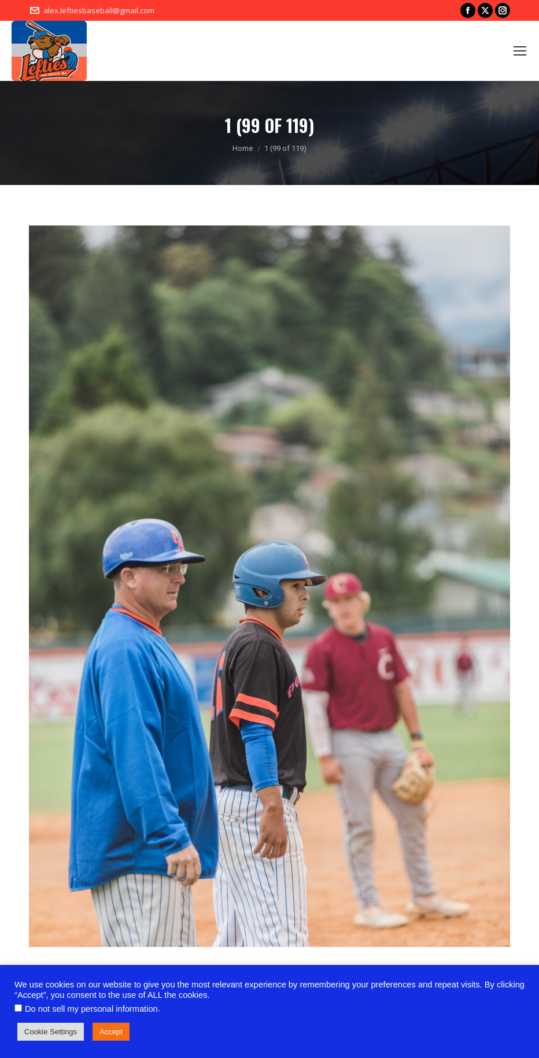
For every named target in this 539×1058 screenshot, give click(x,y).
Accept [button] (111, 1031)
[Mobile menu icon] (519, 50)
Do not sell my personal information (91, 1008)
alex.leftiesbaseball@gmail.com (98, 10)
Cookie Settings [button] (50, 1031)
